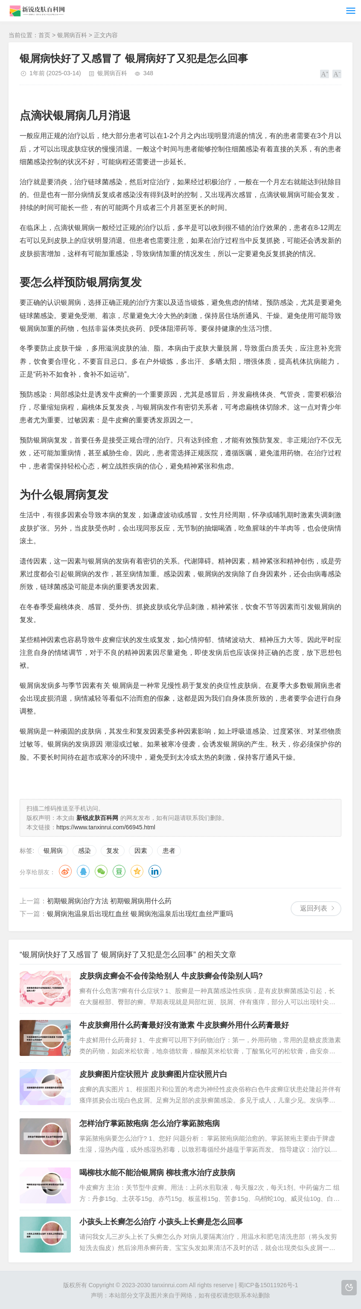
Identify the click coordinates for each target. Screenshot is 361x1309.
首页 (44, 35)
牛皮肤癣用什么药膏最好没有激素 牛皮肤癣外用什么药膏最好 (184, 1025)
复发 (112, 850)
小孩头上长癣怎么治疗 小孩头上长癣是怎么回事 (161, 1222)
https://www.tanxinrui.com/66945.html (105, 827)
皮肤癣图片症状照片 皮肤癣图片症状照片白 (153, 1074)
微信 (101, 871)
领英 (154, 871)
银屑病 (53, 850)
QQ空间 (137, 871)
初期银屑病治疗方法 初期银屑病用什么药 (109, 901)
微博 (65, 871)
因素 (140, 850)
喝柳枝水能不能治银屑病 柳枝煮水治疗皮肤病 (157, 1172)
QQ (83, 871)
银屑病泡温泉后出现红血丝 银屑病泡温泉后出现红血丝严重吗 (140, 913)
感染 (84, 850)
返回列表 (313, 908)
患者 (169, 850)
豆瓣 (119, 871)
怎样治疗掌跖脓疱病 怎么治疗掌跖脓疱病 (149, 1123)
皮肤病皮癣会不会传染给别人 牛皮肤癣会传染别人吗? (171, 976)
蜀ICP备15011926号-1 (268, 1285)
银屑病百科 (72, 35)
